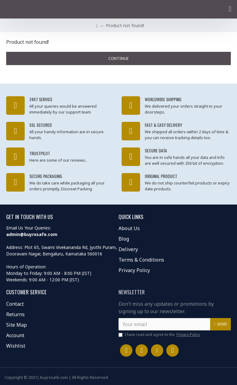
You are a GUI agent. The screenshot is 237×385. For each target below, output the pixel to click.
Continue (118, 58)
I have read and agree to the (159, 334)
